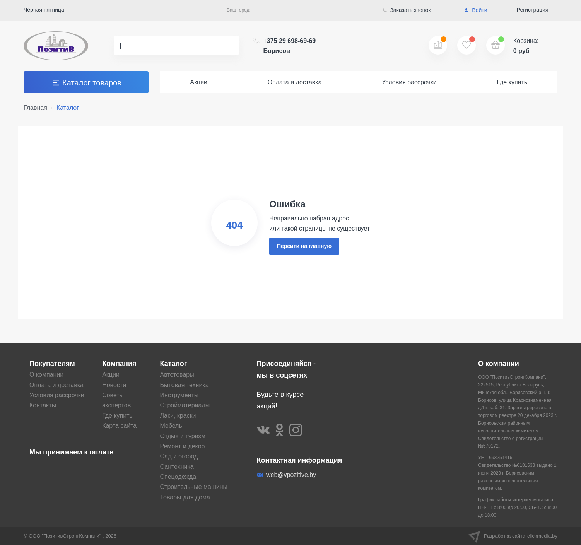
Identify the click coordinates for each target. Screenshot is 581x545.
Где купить (512, 82)
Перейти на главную (304, 246)
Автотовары (177, 374)
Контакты (42, 405)
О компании (46, 374)
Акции (198, 82)
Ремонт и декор (182, 446)
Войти (475, 10)
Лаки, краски (178, 415)
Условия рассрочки (409, 82)
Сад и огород (179, 456)
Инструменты (179, 395)
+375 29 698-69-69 (289, 46)
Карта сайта (119, 425)
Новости (114, 385)
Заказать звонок (407, 10)
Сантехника (177, 466)
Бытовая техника (184, 385)
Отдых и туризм (182, 436)
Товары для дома (185, 497)
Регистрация (533, 10)
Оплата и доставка (295, 82)
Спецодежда (178, 476)
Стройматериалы (185, 405)
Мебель (171, 425)
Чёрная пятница (44, 10)
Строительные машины (194, 486)
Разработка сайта (512, 536)
